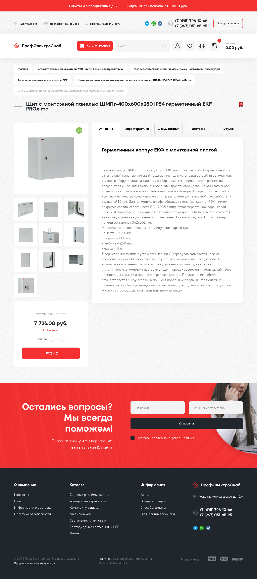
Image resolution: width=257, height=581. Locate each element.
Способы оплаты (153, 508)
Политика (104, 560)
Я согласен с (165, 441)
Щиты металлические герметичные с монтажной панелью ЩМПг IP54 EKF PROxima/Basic (138, 80)
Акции (145, 496)
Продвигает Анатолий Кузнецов (35, 565)
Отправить (187, 426)
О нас (18, 502)
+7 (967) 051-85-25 (191, 26)
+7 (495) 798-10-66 (191, 20)
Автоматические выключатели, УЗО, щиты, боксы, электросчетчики (82, 69)
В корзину (50, 354)
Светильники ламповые (88, 521)
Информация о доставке (33, 508)
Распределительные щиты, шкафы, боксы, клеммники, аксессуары (180, 69)
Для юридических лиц (158, 515)
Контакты (21, 496)
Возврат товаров (153, 502)
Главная (23, 69)
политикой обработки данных (174, 441)
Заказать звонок (228, 23)
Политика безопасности (32, 515)
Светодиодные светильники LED (94, 528)
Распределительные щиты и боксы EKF (43, 80)
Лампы (75, 534)
